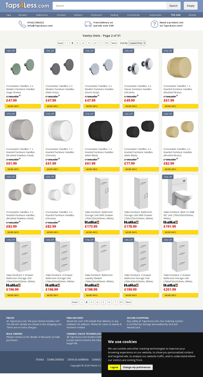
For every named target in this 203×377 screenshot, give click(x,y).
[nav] (137, 46)
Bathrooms (42, 18)
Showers (22, 18)
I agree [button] (114, 367)
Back (60, 46)
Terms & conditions (78, 362)
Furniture (61, 18)
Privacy (40, 362)
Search (172, 8)
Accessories (155, 18)
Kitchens (78, 18)
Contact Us (98, 362)
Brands (192, 18)
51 (107, 46)
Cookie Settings (55, 362)
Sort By (124, 46)
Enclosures (96, 18)
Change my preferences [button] (137, 367)
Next (114, 46)
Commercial (133, 18)
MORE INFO (13, 109)
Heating (114, 18)
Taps (8, 18)
